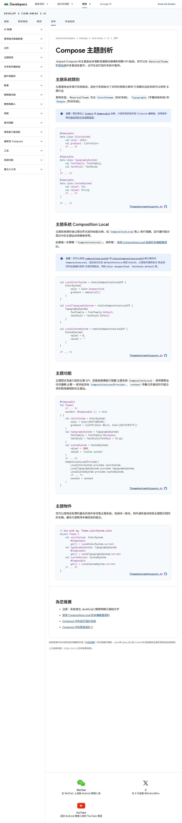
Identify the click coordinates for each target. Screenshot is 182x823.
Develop (10, 13)
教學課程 (23, 21)
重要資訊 (39, 3)
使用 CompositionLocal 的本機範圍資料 (86, 615)
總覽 (6, 21)
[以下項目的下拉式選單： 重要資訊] (48, 4)
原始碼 (62, 65)
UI (45, 13)
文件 (116, 38)
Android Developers (65, 38)
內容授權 (90, 642)
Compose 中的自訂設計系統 (79, 621)
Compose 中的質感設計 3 (77, 627)
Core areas (29, 13)
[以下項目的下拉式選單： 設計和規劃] (73, 4)
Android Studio (167, 3)
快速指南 (70, 21)
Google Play (107, 3)
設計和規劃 (63, 3)
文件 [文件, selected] (53, 21)
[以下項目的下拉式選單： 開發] (91, 4)
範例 (39, 21)
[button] (20, 29)
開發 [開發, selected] (84, 3)
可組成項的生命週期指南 (81, 117)
